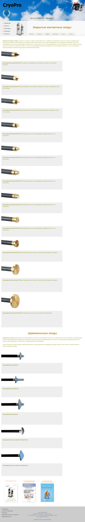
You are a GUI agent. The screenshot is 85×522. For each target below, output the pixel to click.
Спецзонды (55, 34)
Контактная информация (7, 510)
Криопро (31, 34)
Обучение (6, 31)
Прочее (71, 34)
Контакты (6, 34)
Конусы (63, 34)
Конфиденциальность (6, 516)
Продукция (6, 23)
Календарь (7, 28)
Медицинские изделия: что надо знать (10, 514)
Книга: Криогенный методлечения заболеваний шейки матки (47, 482)
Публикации (4, 512)
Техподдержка (5, 509)
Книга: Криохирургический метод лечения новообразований (29, 482)
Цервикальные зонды (42, 333)
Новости (6, 25)
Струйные (39, 34)
